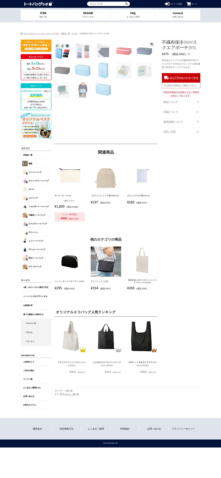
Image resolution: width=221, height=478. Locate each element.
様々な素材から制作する (33, 314)
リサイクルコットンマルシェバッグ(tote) (71, 394)
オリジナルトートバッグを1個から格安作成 (39, 4)
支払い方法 (181, 132)
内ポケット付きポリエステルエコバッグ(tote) (143, 394)
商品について (181, 102)
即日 (29, 69)
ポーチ (75, 33)
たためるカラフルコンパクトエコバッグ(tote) (107, 394)
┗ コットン (29, 341)
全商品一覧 (65, 33)
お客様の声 (28, 305)
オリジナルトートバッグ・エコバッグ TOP (41, 33)
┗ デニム (29, 332)
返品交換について (181, 122)
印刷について (181, 112)
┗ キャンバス (30, 323)
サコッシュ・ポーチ (69, 424)
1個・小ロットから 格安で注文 (35, 287)
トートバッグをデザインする (35, 296)
